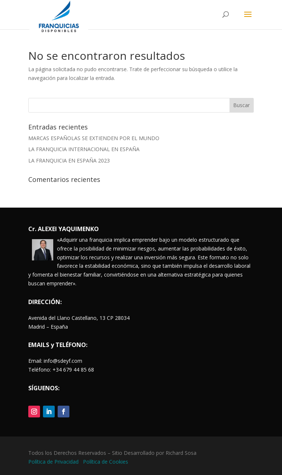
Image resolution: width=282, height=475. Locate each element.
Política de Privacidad (54, 461)
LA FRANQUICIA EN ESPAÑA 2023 (69, 160)
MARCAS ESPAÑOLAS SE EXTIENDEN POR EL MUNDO (93, 138)
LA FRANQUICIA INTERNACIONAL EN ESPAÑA (84, 149)
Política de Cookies (105, 461)
